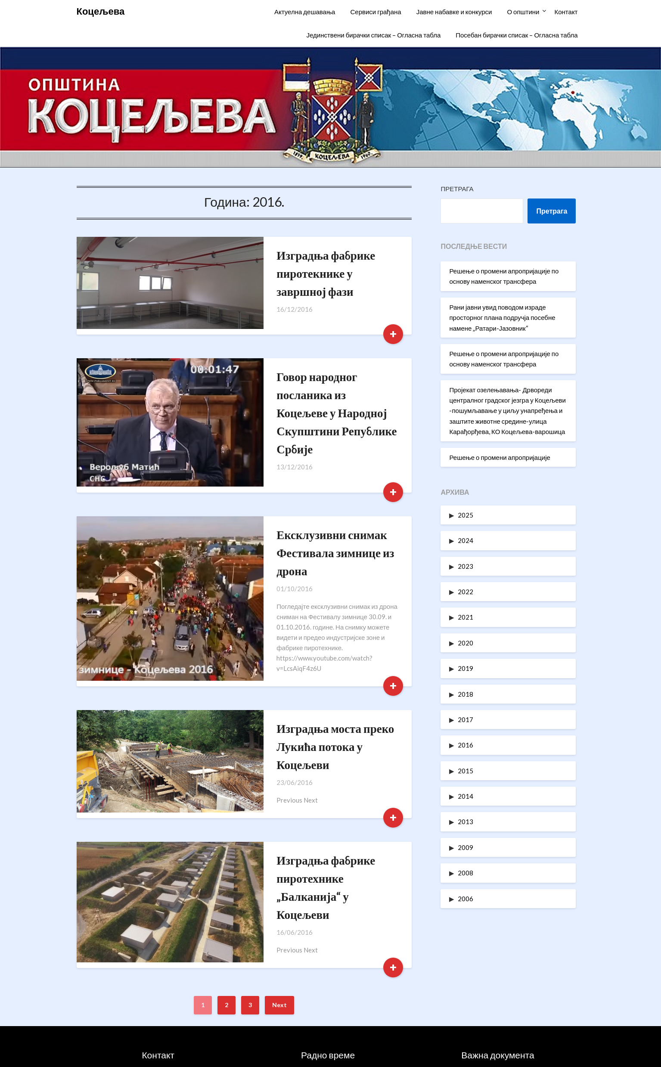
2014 (465, 796)
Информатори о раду (498, 977)
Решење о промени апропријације (499, 457)
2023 (465, 566)
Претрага (457, 188)
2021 (465, 617)
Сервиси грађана (375, 12)
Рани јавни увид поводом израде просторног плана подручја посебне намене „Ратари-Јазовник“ (502, 317)
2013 (465, 821)
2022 (465, 592)
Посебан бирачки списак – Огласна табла (516, 35)
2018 (465, 694)
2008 (465, 873)
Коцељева (101, 11)
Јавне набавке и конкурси (454, 12)
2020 (465, 643)
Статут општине (497, 996)
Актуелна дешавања (304, 12)
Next (279, 857)
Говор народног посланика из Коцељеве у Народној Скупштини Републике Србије (302, 376)
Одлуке (497, 1015)
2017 (465, 719)
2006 (465, 899)
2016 (465, 745)
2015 (465, 771)
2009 (465, 847)
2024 (465, 540)
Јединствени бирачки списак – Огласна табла (374, 35)
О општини (523, 12)
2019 (465, 668)
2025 (465, 515)
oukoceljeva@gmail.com (169, 1015)
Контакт (565, 12)
